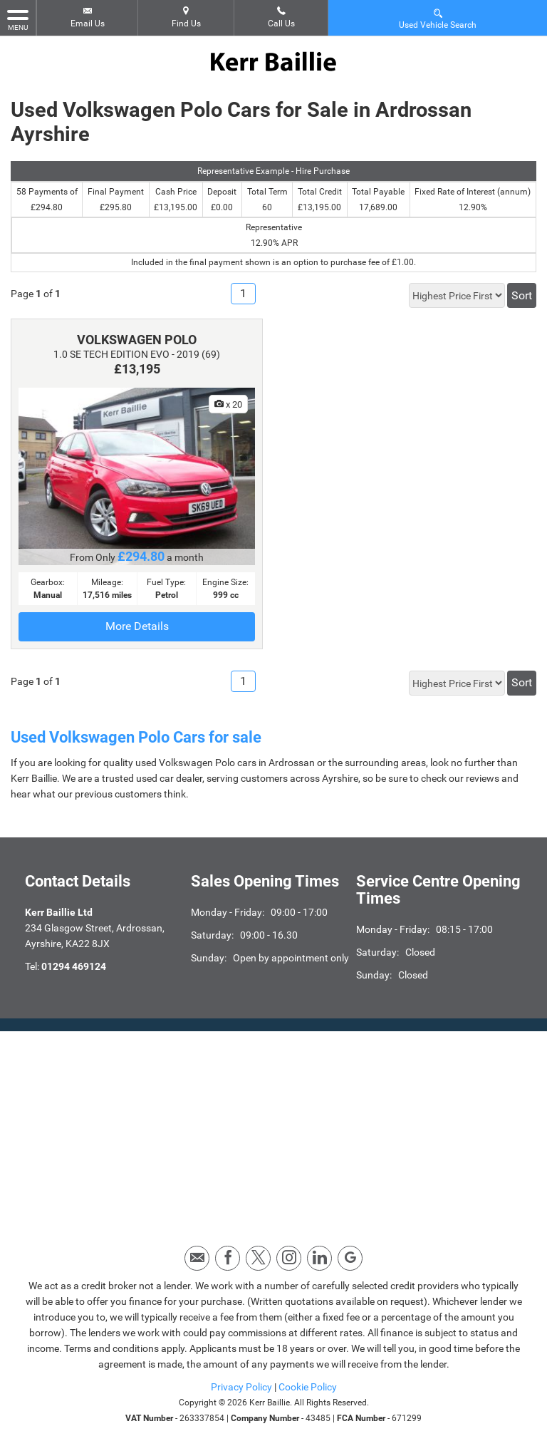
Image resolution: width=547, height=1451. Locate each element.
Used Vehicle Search (437, 18)
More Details (137, 626)
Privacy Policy (241, 1387)
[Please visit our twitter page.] (258, 1258)
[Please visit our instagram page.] (288, 1258)
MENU (17, 19)
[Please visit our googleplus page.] (350, 1258)
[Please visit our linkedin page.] (319, 1258)
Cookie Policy (307, 1387)
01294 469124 (73, 966)
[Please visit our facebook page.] (227, 1258)
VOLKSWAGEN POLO (137, 339)
